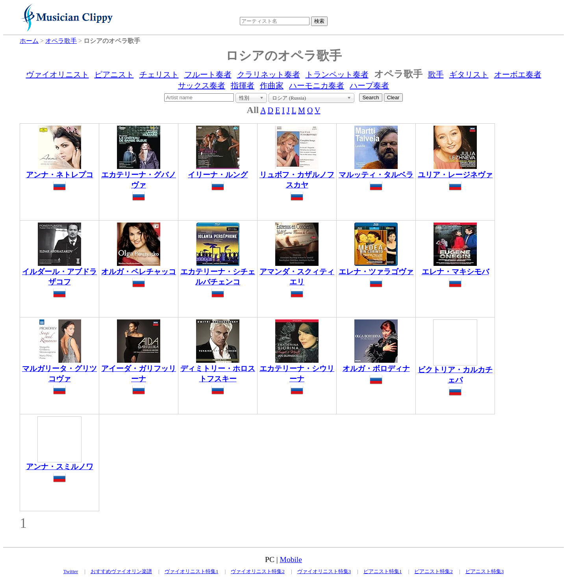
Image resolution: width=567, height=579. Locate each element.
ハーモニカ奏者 (316, 85)
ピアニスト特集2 (433, 571)
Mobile (291, 559)
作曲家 (272, 85)
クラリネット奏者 (268, 74)
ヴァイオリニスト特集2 (258, 571)
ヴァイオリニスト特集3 (324, 571)
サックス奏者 (201, 85)
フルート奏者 (208, 74)
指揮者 (242, 85)
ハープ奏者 (369, 85)
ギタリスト (469, 74)
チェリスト (159, 74)
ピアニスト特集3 (484, 571)
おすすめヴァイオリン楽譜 (121, 571)
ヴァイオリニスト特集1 (192, 571)
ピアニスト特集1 (382, 571)
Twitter (70, 571)
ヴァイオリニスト (57, 74)
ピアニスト (114, 74)
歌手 (436, 74)
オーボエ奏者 (517, 74)
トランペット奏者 (337, 74)
